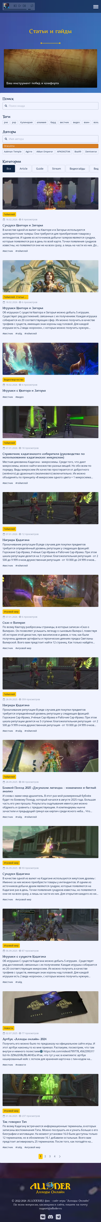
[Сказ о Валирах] (50, 591)
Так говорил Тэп (15, 1122)
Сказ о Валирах (14, 623)
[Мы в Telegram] (58, 1216)
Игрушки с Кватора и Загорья (24, 390)
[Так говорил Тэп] (50, 1090)
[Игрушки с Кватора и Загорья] (50, 359)
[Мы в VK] (42, 1216)
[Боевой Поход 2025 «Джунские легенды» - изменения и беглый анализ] (50, 756)
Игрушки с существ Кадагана (24, 956)
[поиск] (6, 106)
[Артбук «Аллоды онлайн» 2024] (50, 1007)
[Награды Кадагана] (50, 508)
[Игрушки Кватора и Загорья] (50, 276)
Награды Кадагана (16, 540)
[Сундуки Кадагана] (50, 842)
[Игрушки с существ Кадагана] (50, 925)
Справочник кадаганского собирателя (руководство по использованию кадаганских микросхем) (44, 455)
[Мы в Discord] (50, 1216)
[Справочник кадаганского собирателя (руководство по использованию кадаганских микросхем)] (50, 422)
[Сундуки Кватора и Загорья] (50, 193)
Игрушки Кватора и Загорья (23, 308)
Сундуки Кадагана (16, 874)
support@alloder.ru (50, 1208)
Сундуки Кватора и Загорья (23, 225)
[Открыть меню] (95, 6)
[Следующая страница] (59, 1156)
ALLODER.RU (35, 1201)
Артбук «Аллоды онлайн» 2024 (24, 1039)
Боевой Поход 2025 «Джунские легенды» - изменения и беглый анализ (49, 789)
